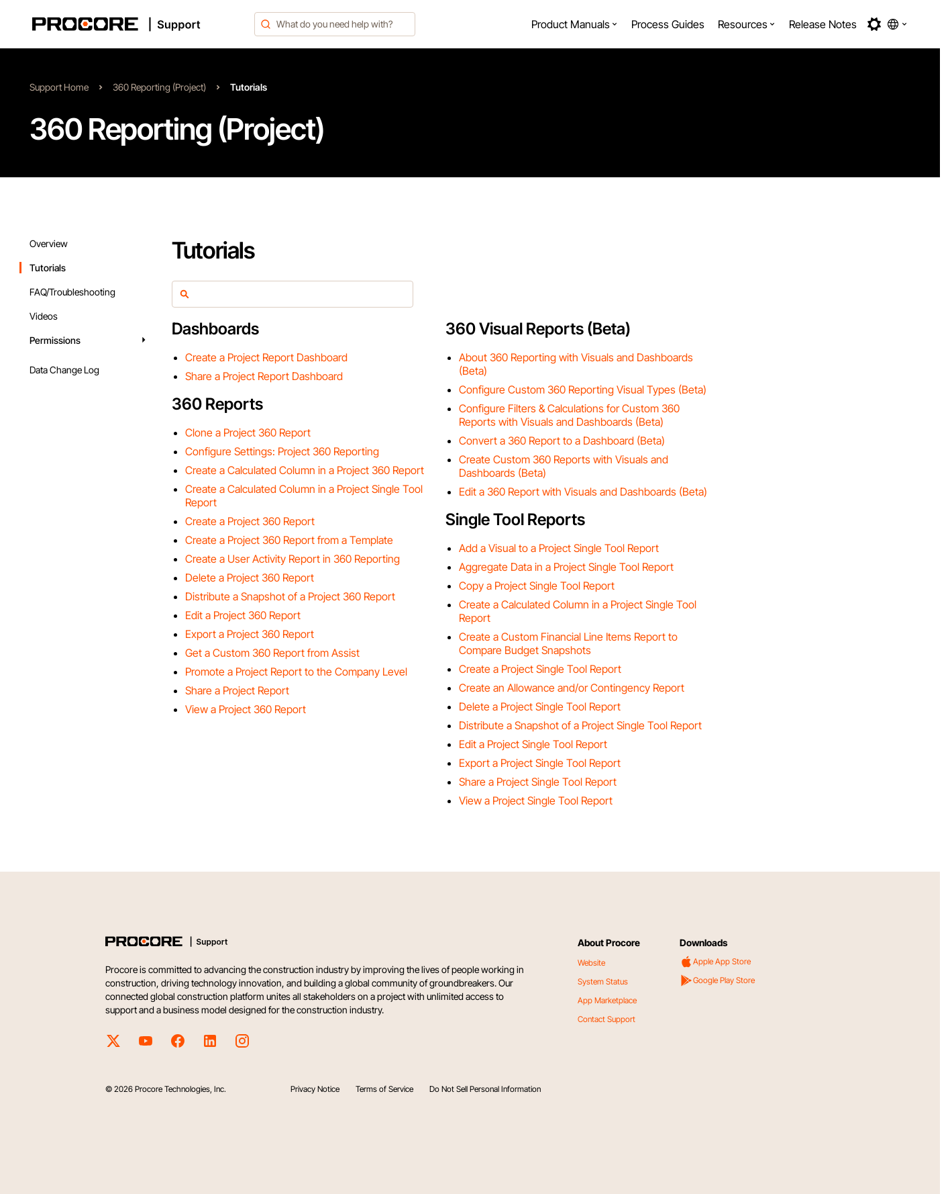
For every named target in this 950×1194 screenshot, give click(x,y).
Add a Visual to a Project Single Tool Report (559, 548)
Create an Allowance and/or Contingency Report (571, 687)
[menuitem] (574, 24)
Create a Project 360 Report (250, 521)
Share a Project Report (237, 690)
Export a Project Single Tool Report (540, 763)
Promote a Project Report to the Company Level (296, 671)
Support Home (59, 87)
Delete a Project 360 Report (249, 577)
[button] (574, 24)
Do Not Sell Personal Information (485, 1089)
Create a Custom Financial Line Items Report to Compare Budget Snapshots (568, 643)
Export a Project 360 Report (249, 634)
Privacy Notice (315, 1089)
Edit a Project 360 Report (243, 615)
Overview (49, 243)
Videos (44, 316)
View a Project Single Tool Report (536, 800)
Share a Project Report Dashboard (264, 376)
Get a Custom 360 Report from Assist (272, 652)
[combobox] (334, 24)
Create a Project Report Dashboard (266, 357)
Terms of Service (384, 1089)
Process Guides (667, 24)
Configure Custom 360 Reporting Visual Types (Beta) (582, 389)
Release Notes (823, 24)
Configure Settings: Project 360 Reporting (282, 451)
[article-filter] (299, 294)
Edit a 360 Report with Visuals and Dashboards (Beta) (583, 491)
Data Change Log (64, 369)
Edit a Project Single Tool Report (533, 744)
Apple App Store (715, 961)
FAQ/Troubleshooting (72, 291)
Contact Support (606, 1019)
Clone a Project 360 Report (248, 432)
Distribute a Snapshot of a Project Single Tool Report (580, 725)
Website (591, 963)
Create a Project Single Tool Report (540, 669)
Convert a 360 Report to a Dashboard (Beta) (562, 440)
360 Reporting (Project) (159, 87)
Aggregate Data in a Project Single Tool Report (566, 566)
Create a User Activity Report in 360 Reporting (292, 558)
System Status (603, 981)
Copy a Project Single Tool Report (537, 585)
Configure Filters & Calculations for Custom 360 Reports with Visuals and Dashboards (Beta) (569, 415)
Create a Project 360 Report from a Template (289, 540)
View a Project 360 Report (245, 709)
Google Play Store (717, 980)
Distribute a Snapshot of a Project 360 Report (290, 596)
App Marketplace (607, 1000)
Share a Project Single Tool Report (538, 781)
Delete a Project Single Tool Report (540, 706)
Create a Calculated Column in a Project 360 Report (304, 470)
